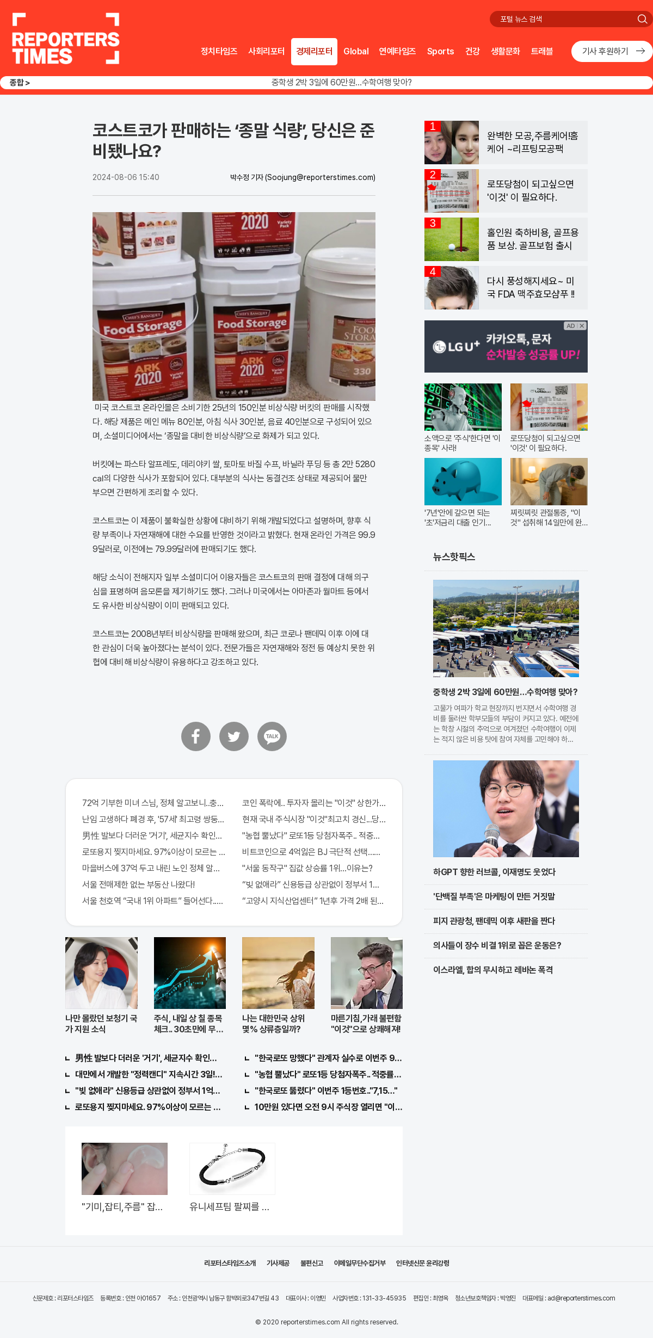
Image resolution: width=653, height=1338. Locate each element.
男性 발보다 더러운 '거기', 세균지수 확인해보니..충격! (154, 836)
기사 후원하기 (605, 51)
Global (355, 51)
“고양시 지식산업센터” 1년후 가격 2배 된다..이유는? (314, 901)
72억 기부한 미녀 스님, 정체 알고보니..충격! (154, 803)
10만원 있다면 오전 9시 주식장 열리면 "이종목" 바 (329, 1107)
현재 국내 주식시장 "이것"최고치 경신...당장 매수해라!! (314, 819)
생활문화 (505, 51)
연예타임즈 (397, 51)
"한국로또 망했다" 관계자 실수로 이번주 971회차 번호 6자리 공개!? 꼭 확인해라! (329, 1058)
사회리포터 (266, 51)
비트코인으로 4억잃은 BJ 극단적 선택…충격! (314, 852)
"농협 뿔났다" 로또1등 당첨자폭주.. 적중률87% (314, 836)
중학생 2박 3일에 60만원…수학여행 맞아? (342, 82)
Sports (440, 51)
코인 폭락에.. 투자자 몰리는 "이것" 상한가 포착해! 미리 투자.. (314, 803)
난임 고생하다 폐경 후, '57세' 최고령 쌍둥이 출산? (154, 819)
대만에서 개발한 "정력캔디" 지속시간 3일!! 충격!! (149, 1074)
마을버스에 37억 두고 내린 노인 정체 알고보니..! (154, 868)
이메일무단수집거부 (360, 1263)
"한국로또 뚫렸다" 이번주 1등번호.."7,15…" (326, 1091)
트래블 (542, 51)
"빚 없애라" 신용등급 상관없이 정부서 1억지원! (149, 1091)
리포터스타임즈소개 (230, 1263)
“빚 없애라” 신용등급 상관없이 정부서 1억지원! (314, 884)
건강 (472, 51)
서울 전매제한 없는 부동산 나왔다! (138, 884)
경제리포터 (314, 51)
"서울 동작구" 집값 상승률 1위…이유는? (307, 868)
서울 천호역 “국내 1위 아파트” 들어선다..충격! (154, 901)
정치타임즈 (219, 51)
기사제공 (278, 1263)
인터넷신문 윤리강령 (422, 1263)
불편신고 (311, 1263)
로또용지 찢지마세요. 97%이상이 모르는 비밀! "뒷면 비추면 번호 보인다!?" (154, 852)
